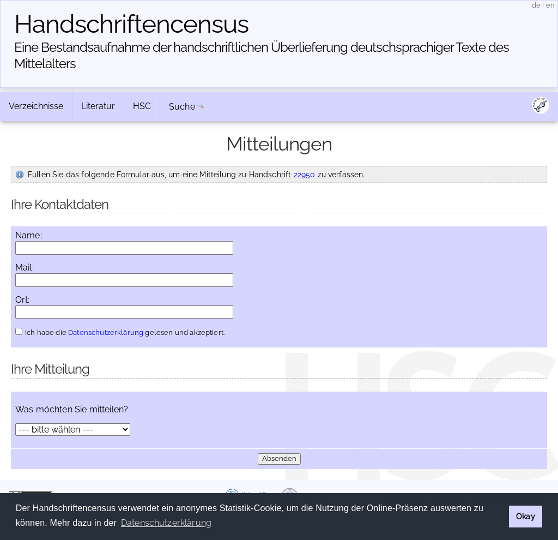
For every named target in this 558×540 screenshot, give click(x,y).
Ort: (22, 300)
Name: (28, 236)
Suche (182, 106)
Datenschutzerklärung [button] (166, 523)
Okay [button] (525, 516)
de (536, 5)
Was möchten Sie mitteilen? (71, 410)
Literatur (98, 106)
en (550, 5)
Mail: (24, 268)
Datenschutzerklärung (105, 332)
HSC (142, 106)
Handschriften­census (131, 24)
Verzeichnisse (36, 106)
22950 (305, 174)
